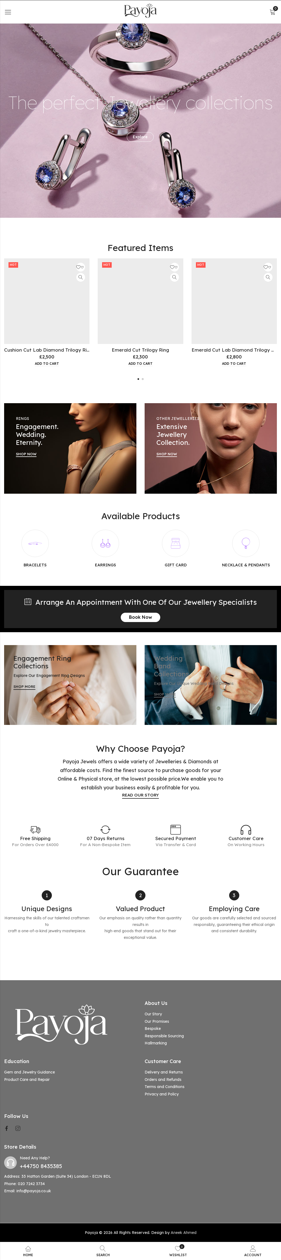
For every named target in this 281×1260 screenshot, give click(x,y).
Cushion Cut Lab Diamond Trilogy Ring (48, 350)
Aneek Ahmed (183, 1232)
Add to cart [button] (47, 364)
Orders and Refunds (163, 1079)
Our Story (153, 1014)
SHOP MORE (24, 686)
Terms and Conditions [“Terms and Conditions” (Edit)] (164, 1086)
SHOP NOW (26, 454)
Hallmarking (156, 1043)
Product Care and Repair (27, 1079)
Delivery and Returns (164, 1072)
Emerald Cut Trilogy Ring (140, 350)
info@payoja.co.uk (33, 1190)
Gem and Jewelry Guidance (29, 1072)
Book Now (140, 617)
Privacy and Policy (162, 1094)
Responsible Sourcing (164, 1035)
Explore (140, 136)
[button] (138, 379)
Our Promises (157, 1021)
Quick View (80, 277)
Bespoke (153, 1028)
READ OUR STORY (140, 795)
